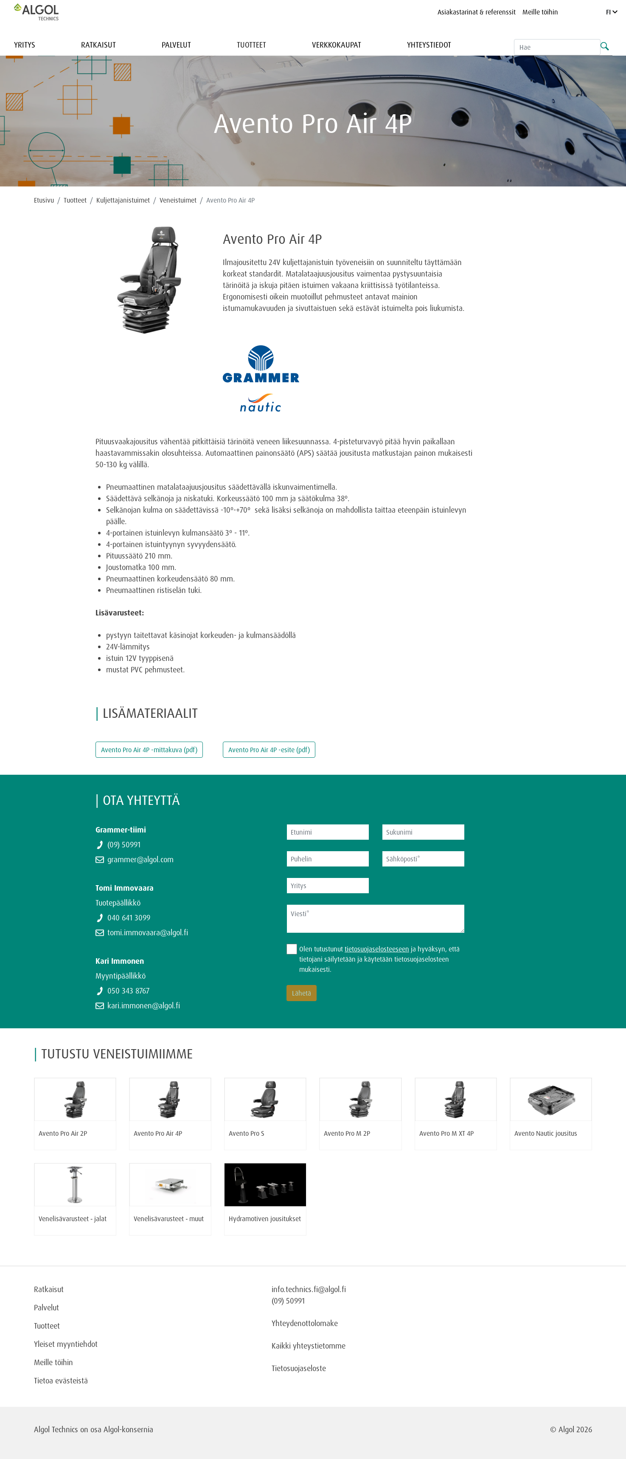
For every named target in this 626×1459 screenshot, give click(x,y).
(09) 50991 (123, 844)
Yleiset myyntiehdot (66, 1344)
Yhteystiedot (429, 44)
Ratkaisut (98, 44)
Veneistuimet (178, 200)
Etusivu (44, 200)
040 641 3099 (128, 917)
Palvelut (176, 44)
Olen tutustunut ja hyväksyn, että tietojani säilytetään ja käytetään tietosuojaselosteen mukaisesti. (379, 959)
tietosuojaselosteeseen (377, 949)
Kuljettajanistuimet (123, 200)
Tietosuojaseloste (299, 1368)
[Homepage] (45, 11)
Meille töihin (540, 12)
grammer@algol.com (140, 859)
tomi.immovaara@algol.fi (147, 932)
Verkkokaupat (336, 44)
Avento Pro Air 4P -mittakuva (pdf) (149, 749)
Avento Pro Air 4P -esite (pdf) (269, 749)
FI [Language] (612, 12)
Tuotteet (251, 44)
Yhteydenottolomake (305, 1323)
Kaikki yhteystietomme (308, 1345)
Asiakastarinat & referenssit (477, 12)
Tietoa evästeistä (61, 1380)
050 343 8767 (128, 990)
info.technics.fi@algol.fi (309, 1289)
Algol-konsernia (128, 1429)
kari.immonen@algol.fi (143, 1005)
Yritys (24, 44)
